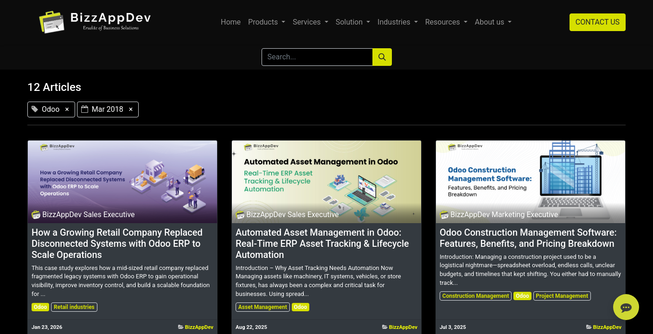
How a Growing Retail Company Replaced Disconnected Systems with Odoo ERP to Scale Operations (117, 243)
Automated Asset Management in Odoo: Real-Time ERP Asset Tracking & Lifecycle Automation (322, 243)
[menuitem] (230, 22)
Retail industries (74, 307)
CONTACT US (598, 22)
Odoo (40, 307)
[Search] (382, 57)
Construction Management (475, 296)
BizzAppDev (199, 327)
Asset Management (262, 307)
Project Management (562, 296)
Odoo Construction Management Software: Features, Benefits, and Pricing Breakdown (528, 238)
